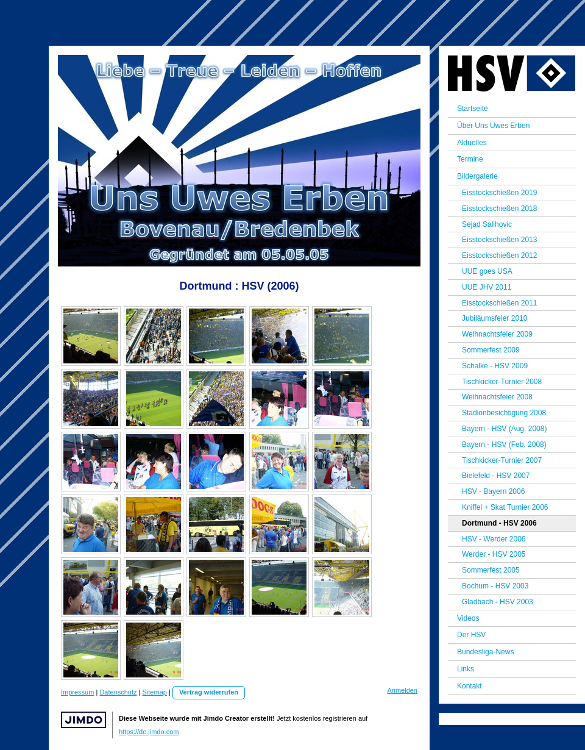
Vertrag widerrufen (208, 692)
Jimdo (83, 720)
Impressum (77, 692)
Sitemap (155, 692)
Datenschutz (117, 692)
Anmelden (402, 690)
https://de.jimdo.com (149, 731)
